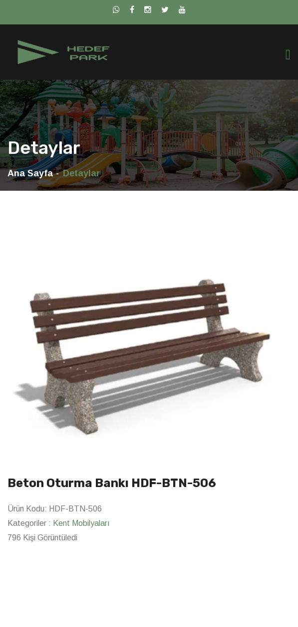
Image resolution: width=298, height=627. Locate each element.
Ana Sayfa (30, 173)
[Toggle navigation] (288, 54)
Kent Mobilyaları (81, 523)
